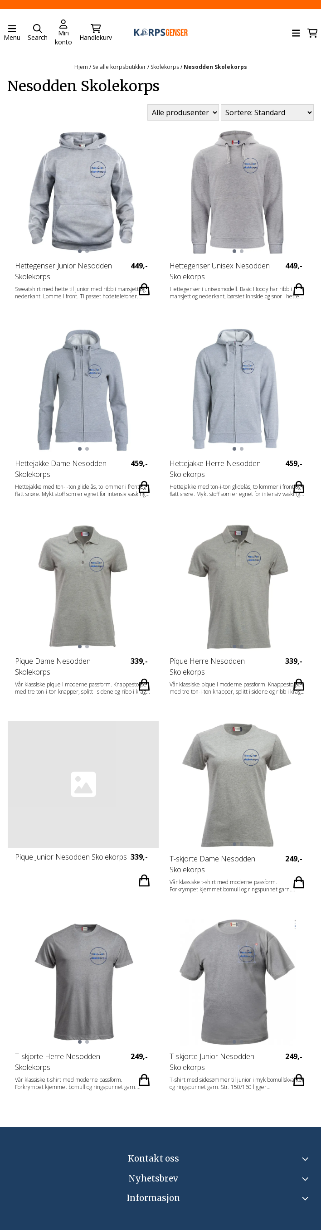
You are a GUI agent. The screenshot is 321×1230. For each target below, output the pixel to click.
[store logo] (160, 33)
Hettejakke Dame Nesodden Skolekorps (61, 469)
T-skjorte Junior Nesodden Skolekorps (212, 1062)
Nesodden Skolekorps (215, 67)
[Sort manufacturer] (183, 113)
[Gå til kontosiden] (63, 33)
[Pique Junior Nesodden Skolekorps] (83, 784)
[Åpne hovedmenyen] (12, 33)
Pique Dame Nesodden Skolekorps (53, 666)
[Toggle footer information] (306, 1158)
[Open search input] (38, 33)
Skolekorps (165, 67)
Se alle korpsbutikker (119, 67)
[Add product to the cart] (144, 289)
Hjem (81, 67)
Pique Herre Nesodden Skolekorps (207, 666)
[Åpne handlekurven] (312, 33)
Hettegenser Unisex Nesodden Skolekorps (220, 271)
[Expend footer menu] (306, 1198)
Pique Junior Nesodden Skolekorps (71, 857)
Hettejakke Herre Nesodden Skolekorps (215, 469)
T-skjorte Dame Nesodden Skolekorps (212, 864)
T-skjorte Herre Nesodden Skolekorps (57, 1062)
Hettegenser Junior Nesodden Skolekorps (63, 271)
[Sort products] (267, 112)
